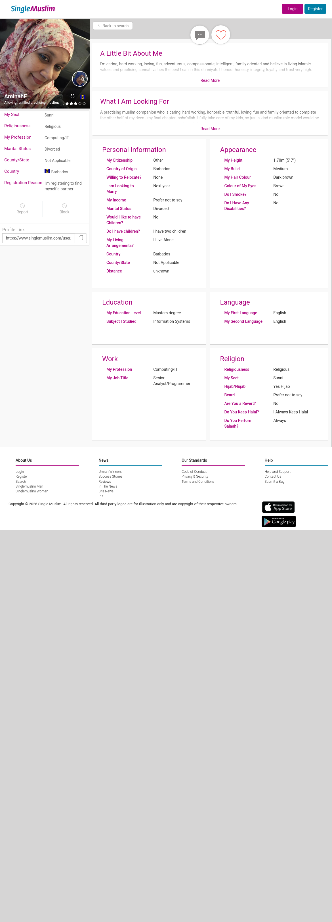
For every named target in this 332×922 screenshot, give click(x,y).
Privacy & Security (195, 476)
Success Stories (111, 476)
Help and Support (278, 472)
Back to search (113, 26)
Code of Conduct (194, 472)
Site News (106, 491)
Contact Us (273, 476)
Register (315, 9)
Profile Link (13, 229)
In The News (108, 486)
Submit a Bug (275, 482)
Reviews (105, 482)
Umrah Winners (110, 472)
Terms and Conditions (198, 482)
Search (21, 482)
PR (101, 496)
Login (293, 9)
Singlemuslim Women (32, 491)
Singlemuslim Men (29, 486)
